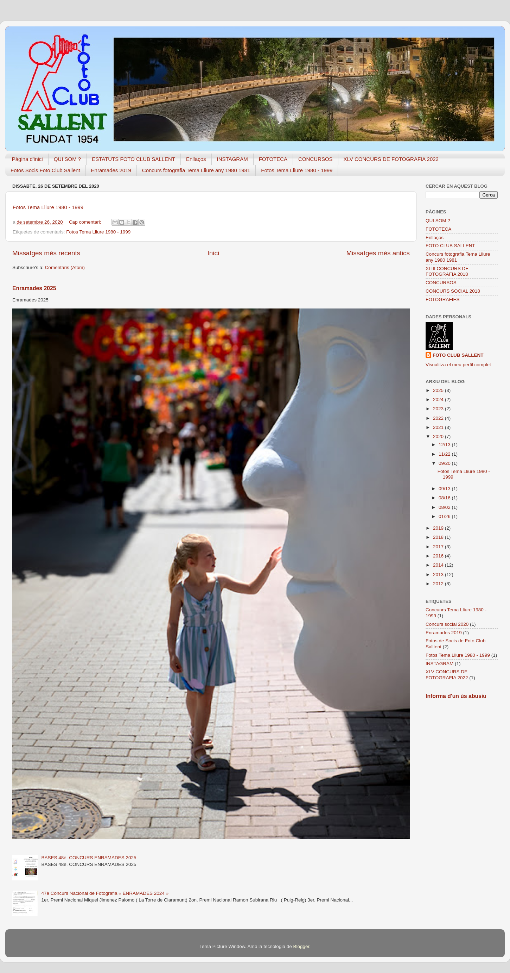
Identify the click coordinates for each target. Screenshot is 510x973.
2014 (439, 565)
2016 (439, 556)
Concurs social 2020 (447, 624)
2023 (439, 408)
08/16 (445, 497)
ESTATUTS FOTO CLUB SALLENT (133, 159)
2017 (439, 546)
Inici (213, 253)
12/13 (445, 444)
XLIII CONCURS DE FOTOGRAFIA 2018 (447, 271)
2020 (439, 436)
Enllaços (196, 159)
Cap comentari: (85, 222)
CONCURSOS (315, 159)
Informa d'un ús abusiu (456, 696)
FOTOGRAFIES (443, 299)
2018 (439, 537)
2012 (439, 583)
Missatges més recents (46, 253)
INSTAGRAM (232, 159)
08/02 (445, 507)
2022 (439, 418)
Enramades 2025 (34, 288)
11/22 (445, 454)
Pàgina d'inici (27, 159)
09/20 (445, 463)
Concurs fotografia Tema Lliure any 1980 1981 (196, 170)
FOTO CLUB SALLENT (450, 245)
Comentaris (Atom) (65, 267)
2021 (439, 427)
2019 (439, 528)
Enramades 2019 (111, 170)
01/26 (445, 516)
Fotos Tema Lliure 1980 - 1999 (296, 170)
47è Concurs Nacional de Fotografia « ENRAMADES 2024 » (104, 893)
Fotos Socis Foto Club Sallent (45, 170)
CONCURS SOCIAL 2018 (453, 291)
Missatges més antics (378, 253)
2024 (439, 399)
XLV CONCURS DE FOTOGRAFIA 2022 (391, 159)
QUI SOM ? (67, 159)
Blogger (301, 946)
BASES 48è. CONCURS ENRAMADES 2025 (88, 857)
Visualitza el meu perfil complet (458, 364)
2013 (439, 574)
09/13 (445, 488)
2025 (439, 390)
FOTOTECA (273, 159)
